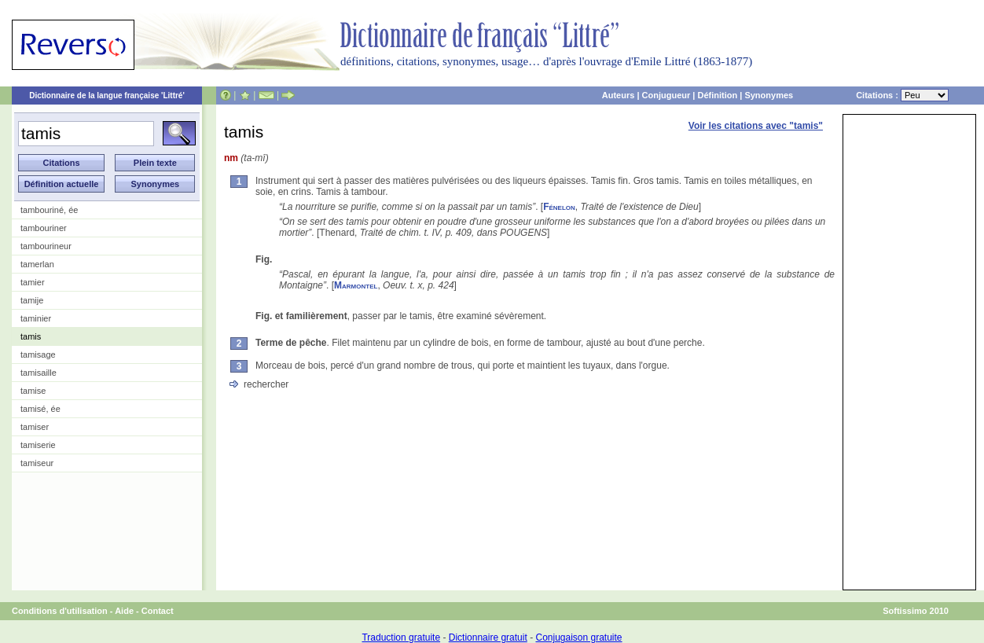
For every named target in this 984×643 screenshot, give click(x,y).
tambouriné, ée (49, 210)
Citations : (902, 95)
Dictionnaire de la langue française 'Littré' (107, 95)
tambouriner (43, 228)
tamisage (38, 354)
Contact (157, 610)
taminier (35, 318)
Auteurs (618, 95)
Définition (717, 95)
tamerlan (37, 264)
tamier (32, 282)
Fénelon (559, 206)
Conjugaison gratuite (578, 637)
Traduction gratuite (401, 637)
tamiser (34, 427)
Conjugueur (666, 95)
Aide (124, 610)
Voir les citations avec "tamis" (755, 125)
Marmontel (355, 285)
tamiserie (38, 445)
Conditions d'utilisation (60, 610)
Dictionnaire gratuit (488, 637)
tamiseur (36, 463)
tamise (33, 390)
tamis (30, 336)
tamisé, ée (40, 408)
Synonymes (768, 95)
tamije (31, 300)
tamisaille (38, 372)
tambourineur (46, 246)
